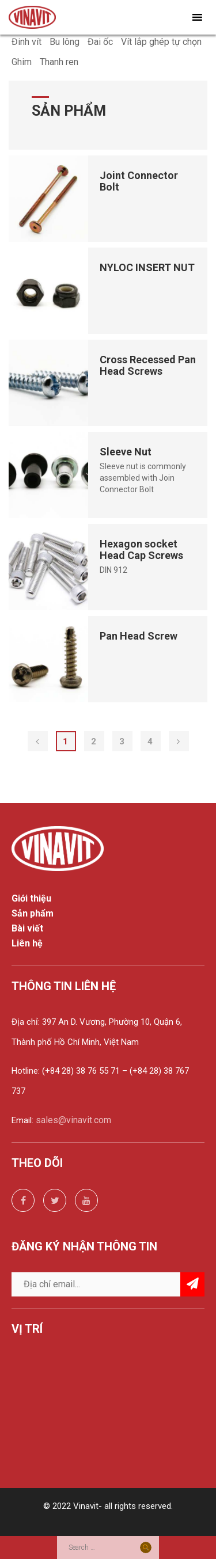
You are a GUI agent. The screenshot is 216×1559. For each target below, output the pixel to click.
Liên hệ (27, 943)
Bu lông (64, 41)
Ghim (22, 62)
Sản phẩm (33, 913)
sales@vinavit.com (73, 1120)
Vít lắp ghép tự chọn (161, 41)
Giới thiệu (31, 898)
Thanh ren (59, 62)
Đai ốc (100, 41)
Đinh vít (26, 41)
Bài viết (27, 928)
